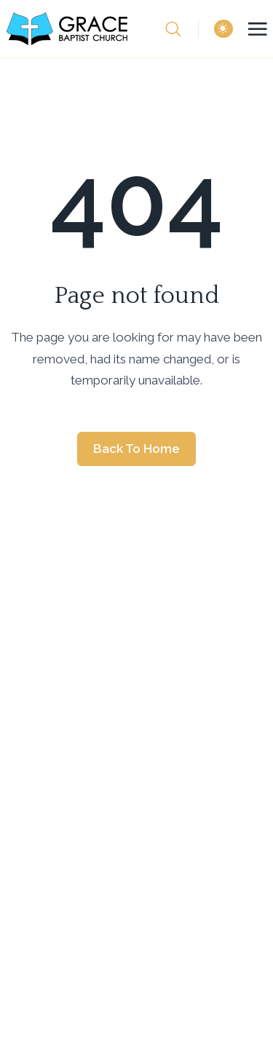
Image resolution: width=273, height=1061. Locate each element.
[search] (181, 29)
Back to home (136, 448)
